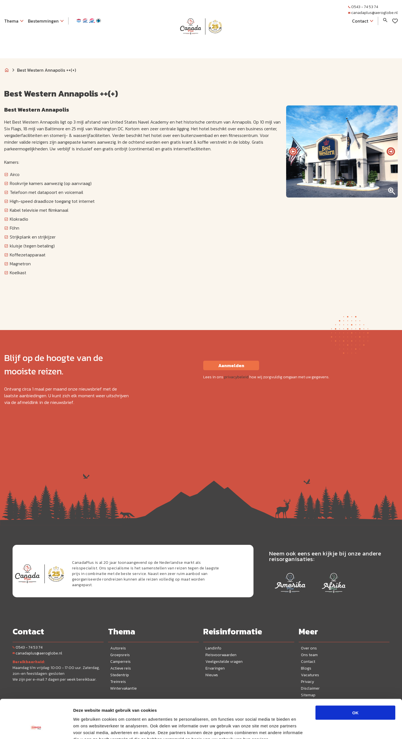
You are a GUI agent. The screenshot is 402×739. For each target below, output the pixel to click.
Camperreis (120, 662)
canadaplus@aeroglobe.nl (373, 13)
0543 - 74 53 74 (363, 7)
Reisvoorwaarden (220, 655)
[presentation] (293, 151)
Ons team (309, 655)
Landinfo (213, 648)
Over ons (309, 648)
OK (355, 679)
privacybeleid (236, 377)
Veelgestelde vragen (224, 662)
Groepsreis (120, 655)
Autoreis (118, 648)
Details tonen (301, 728)
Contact (308, 662)
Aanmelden (231, 365)
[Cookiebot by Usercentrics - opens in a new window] (36, 728)
